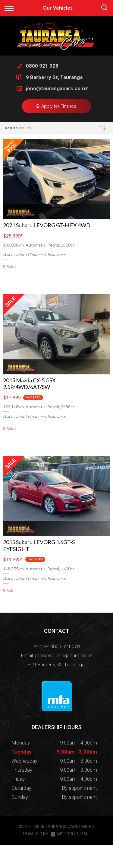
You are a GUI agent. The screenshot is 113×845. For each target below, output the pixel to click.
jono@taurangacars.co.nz (57, 88)
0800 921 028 (42, 66)
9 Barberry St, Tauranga (54, 77)
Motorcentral (70, 833)
